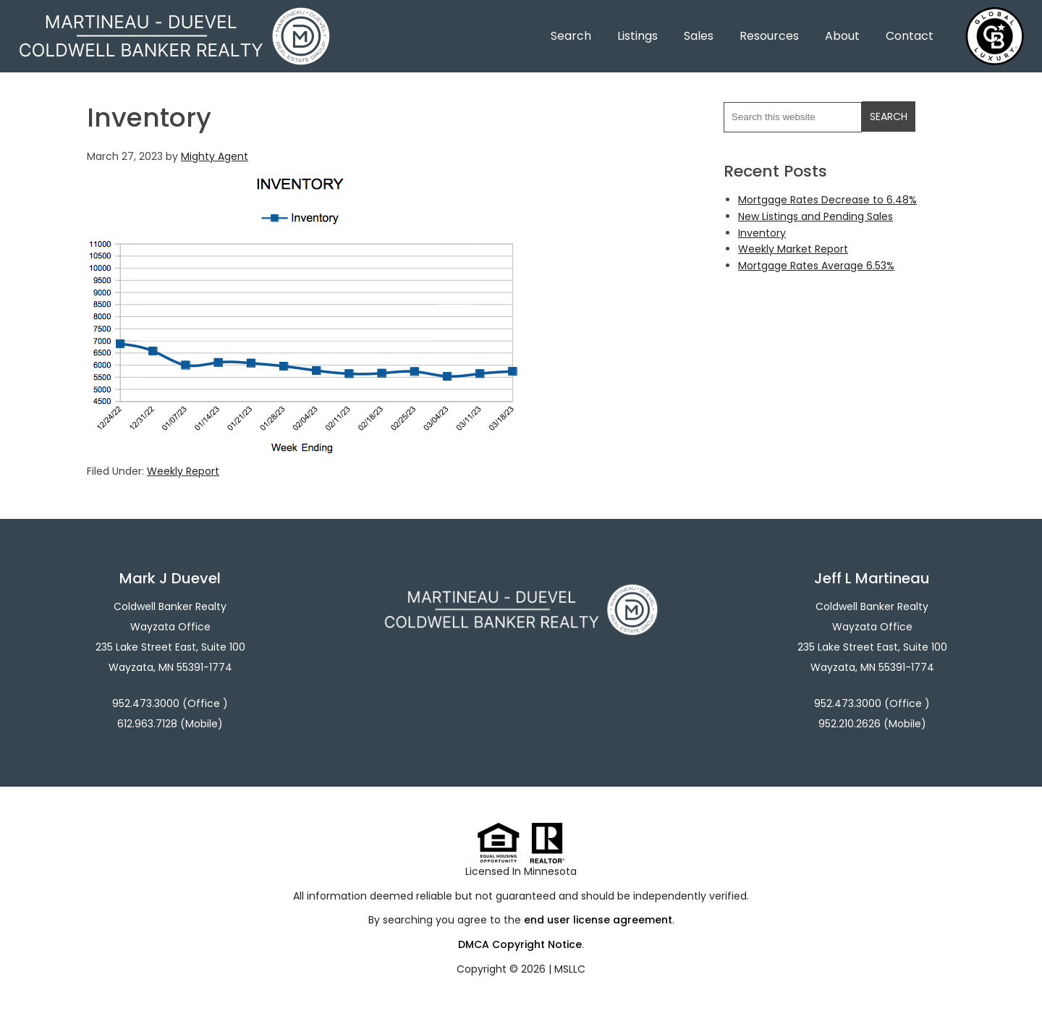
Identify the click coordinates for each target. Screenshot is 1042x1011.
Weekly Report (183, 471)
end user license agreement (598, 920)
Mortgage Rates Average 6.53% (816, 265)
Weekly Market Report (793, 249)
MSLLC (569, 969)
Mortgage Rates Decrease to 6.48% (827, 200)
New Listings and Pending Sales (815, 216)
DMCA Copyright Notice (520, 944)
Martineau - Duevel (174, 16)
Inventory (762, 233)
